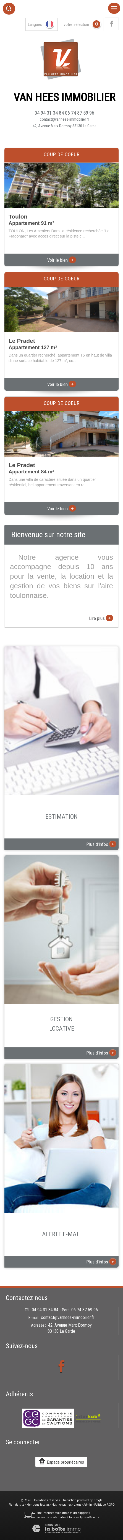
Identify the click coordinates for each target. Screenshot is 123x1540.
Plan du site (16, 1504)
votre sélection (76, 24)
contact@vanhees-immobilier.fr (64, 119)
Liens (77, 1504)
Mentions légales (38, 1504)
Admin (87, 1504)
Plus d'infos (101, 844)
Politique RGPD (104, 1504)
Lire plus (101, 618)
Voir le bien (61, 260)
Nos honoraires (62, 1504)
